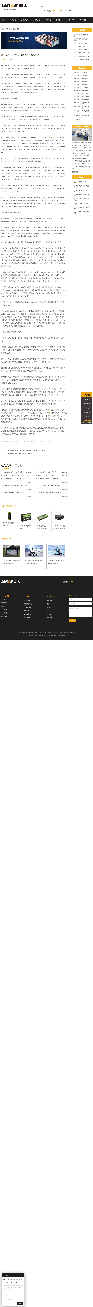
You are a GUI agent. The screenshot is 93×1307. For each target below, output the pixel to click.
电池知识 (16, 29)
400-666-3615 (86, 416)
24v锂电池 (85, 78)
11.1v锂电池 (85, 87)
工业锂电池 (77, 84)
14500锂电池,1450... (80, 49)
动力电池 (49, 137)
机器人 (48, 604)
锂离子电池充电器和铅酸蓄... (81, 199)
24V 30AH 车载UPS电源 (25, 527)
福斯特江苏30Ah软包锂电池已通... (49, 479)
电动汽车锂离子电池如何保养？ (13, 472)
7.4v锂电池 (77, 119)
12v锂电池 (85, 75)
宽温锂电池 (77, 96)
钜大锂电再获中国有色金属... (81, 182)
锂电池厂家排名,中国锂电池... (81, 35)
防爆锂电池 (77, 102)
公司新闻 (4, 613)
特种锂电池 (77, 78)
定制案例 (48, 20)
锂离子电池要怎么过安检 (46, 475)
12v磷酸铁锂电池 (85, 103)
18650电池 (77, 90)
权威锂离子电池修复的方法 (47, 472)
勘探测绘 (49, 614)
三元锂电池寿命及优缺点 (81, 53)
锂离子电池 (46, 413)
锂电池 (57, 416)
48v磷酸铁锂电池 (85, 116)
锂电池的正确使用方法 (81, 56)
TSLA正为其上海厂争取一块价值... (49, 486)
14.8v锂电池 (85, 90)
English (69, 10)
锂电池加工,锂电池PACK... (80, 39)
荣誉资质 (4, 602)
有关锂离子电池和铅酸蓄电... (81, 195)
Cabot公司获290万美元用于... (12, 475)
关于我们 (83, 20)
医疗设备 (49, 607)
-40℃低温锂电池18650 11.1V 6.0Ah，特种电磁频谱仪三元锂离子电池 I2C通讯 (42, 527)
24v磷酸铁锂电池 (85, 107)
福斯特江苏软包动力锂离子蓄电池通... (15, 486)
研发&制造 (70, 20)
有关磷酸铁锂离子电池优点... (81, 186)
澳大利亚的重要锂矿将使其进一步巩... (15, 479)
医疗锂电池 (77, 111)
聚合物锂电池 (86, 99)
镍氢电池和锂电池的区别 (81, 60)
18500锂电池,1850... (80, 43)
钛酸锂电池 (77, 99)
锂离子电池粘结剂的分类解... (81, 208)
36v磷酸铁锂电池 (85, 111)
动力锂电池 (24, 20)
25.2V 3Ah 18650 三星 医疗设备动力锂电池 (59, 527)
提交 (72, 620)
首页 (2, 20)
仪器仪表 (49, 610)
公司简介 (4, 599)
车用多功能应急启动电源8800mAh (9, 524)
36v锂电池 (85, 81)
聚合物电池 (27, 610)
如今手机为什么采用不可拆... (81, 204)
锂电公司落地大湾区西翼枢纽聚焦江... (50, 493)
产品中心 (27, 596)
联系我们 (4, 25)
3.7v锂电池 (77, 115)
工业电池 (13, 20)
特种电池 (37, 20)
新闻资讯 (59, 20)
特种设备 (49, 600)
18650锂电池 (27, 607)
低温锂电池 (77, 93)
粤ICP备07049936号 (69, 632)
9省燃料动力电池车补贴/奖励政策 (14, 493)
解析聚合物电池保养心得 (81, 191)
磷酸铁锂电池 (86, 96)
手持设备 (49, 617)
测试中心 (4, 609)
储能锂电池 (77, 87)
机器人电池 (77, 106)
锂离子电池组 (86, 93)
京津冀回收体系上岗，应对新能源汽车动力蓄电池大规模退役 (28, 450)
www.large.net (61, 635)
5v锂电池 (84, 72)
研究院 (3, 606)
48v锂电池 (85, 84)
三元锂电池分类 (79, 46)
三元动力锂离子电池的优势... (81, 212)
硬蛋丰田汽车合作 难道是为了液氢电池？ (21, 453)
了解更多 (75, 172)
